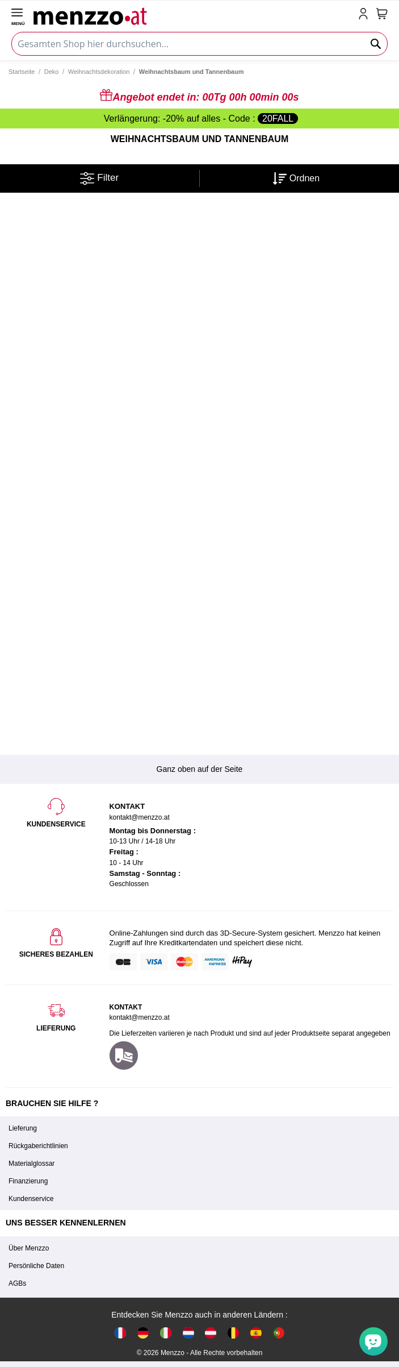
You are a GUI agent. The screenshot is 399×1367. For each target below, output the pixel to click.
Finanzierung (28, 1181)
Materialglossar (31, 1163)
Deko (51, 71)
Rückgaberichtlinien (38, 1146)
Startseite (22, 71)
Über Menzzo (29, 1248)
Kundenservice (31, 1199)
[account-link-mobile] (365, 15)
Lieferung (23, 1128)
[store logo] (193, 15)
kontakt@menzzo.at (140, 1017)
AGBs (17, 1283)
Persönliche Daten (36, 1266)
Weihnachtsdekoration (99, 71)
